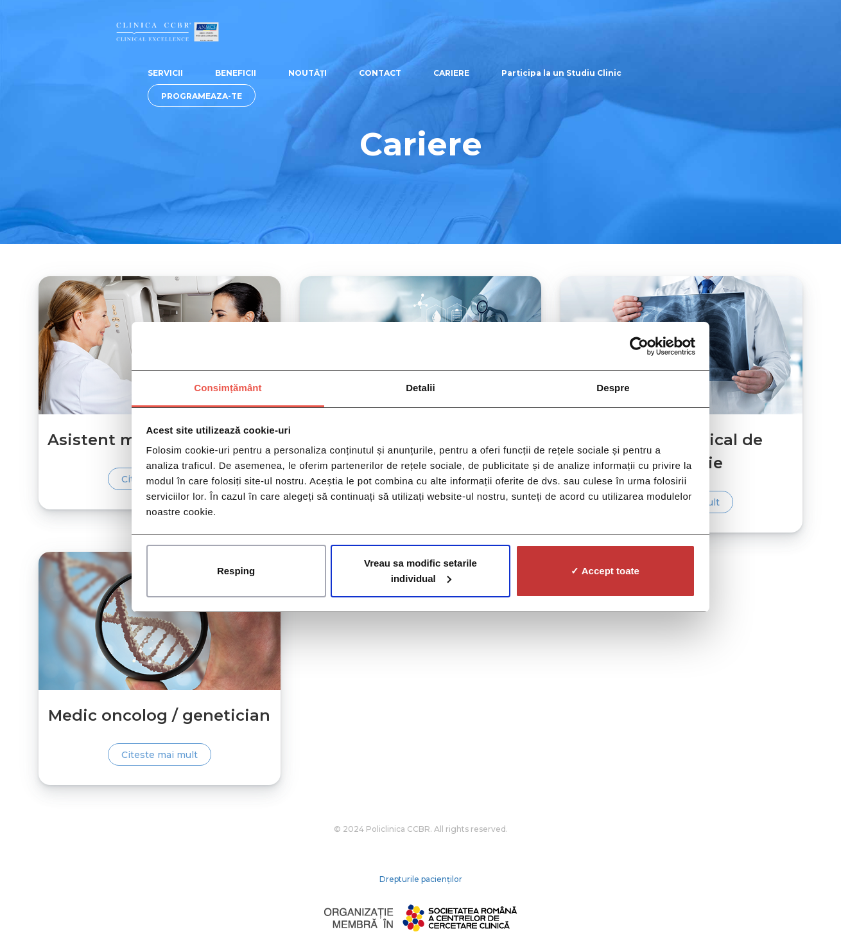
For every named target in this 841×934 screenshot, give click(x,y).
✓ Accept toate (605, 570)
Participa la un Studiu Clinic (561, 73)
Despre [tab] (612, 387)
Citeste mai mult (159, 755)
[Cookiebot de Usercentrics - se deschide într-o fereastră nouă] (639, 346)
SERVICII (165, 73)
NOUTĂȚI (307, 73)
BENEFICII (235, 73)
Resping (236, 570)
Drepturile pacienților (420, 879)
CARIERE (451, 73)
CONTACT (380, 73)
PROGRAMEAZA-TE (201, 96)
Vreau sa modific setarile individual (420, 571)
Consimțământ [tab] (227, 387)
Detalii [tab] (420, 387)
